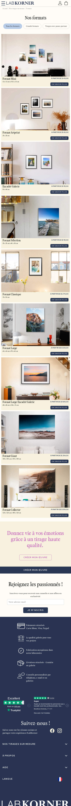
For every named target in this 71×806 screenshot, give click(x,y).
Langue (8, 779)
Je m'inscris (35, 610)
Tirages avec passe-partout (56, 26)
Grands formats (32, 26)
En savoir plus (59, 84)
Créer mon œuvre (35, 557)
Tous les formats (12, 26)
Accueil (5, 8)
